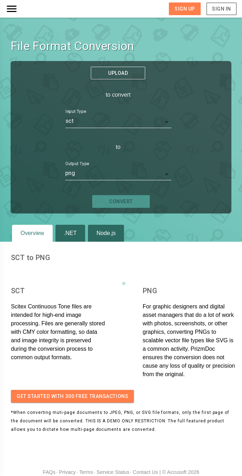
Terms (86, 472)
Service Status (112, 472)
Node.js (106, 233)
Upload (118, 73)
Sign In (221, 9)
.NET (70, 233)
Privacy (67, 472)
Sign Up (185, 9)
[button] (34, 9)
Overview (32, 233)
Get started (72, 396)
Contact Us (145, 472)
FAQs (49, 472)
